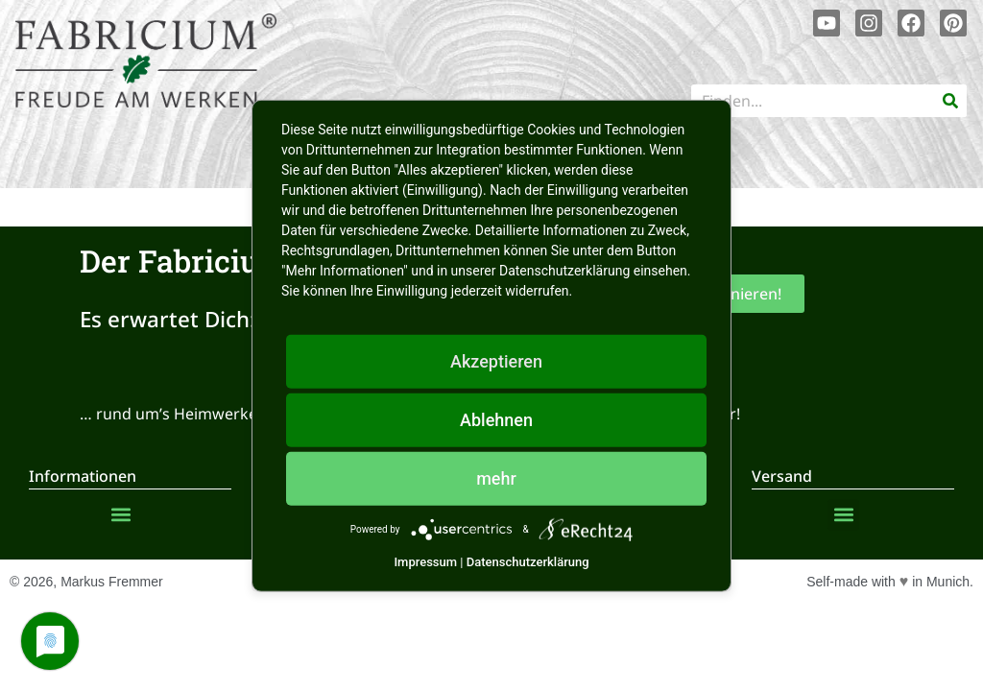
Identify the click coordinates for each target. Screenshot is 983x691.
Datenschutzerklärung (528, 562)
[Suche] (950, 100)
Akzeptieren (496, 361)
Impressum (425, 562)
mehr (496, 478)
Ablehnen (496, 420)
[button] (120, 515)
